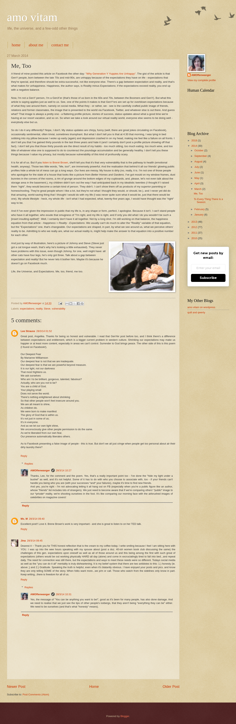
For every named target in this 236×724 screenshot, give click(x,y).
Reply (24, 455)
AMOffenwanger (40, 470)
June (197, 172)
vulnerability (58, 308)
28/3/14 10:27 (64, 470)
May (197, 178)
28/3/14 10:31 (64, 594)
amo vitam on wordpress (201, 307)
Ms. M (24, 518)
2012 (194, 227)
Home (94, 687)
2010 (194, 238)
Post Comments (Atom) (36, 694)
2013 (194, 221)
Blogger (124, 716)
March (198, 188)
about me (36, 45)
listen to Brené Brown (55, 162)
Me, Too (198, 193)
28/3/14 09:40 (37, 518)
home (16, 45)
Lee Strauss (28, 331)
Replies (29, 463)
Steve (47, 308)
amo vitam (32, 17)
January (199, 214)
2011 (194, 232)
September (201, 155)
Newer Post (16, 687)
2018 (194, 140)
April (197, 183)
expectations (27, 308)
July (197, 166)
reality (39, 308)
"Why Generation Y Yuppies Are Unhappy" (110, 73)
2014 (194, 145)
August (198, 161)
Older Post (171, 687)
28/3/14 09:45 (35, 540)
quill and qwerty (196, 312)
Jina (23, 540)
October (199, 150)
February (199, 209)
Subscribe (208, 278)
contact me (60, 45)
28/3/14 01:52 (44, 331)
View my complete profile (201, 80)
